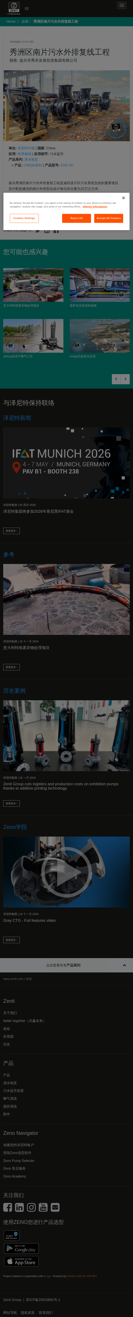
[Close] (123, 198)
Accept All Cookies (109, 218)
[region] (66, 211)
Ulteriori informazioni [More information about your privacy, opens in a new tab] (95, 206)
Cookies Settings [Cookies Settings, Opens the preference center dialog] (24, 218)
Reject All (76, 218)
